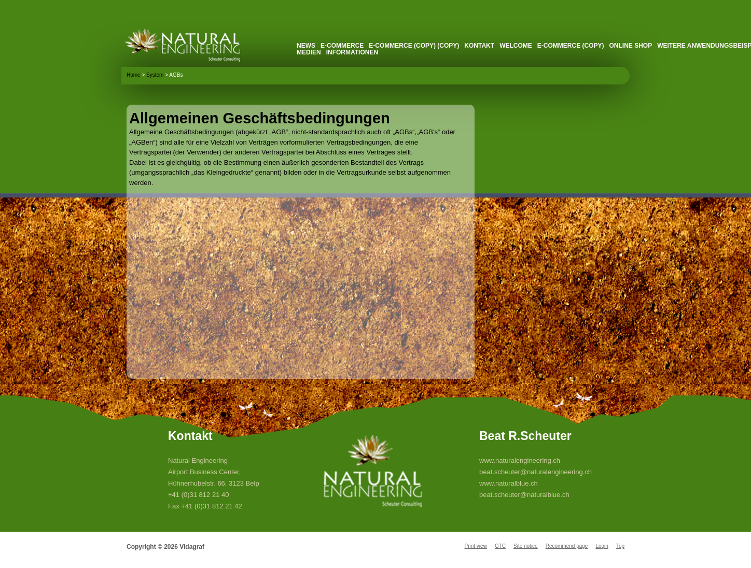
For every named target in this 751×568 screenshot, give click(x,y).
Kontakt (479, 45)
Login (601, 546)
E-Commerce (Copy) (570, 45)
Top (620, 546)
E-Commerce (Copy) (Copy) (414, 45)
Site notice (525, 546)
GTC (500, 546)
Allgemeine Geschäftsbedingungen (181, 132)
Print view (476, 546)
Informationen (352, 52)
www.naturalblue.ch (508, 483)
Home (134, 75)
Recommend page (567, 546)
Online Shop (630, 45)
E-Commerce (342, 45)
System (154, 75)
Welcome (515, 45)
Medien (309, 52)
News (306, 45)
